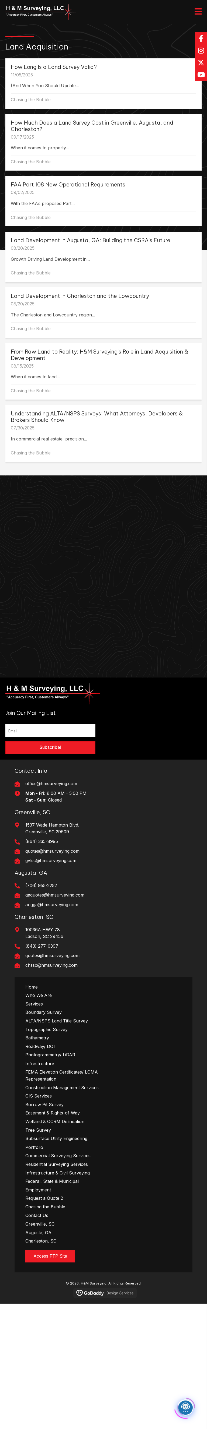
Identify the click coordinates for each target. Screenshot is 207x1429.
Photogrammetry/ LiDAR (50, 1054)
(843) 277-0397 (41, 946)
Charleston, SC (40, 1241)
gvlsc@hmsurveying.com (50, 860)
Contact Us (36, 1215)
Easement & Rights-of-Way (52, 1113)
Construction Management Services (62, 1087)
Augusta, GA (38, 1232)
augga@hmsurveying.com (51, 904)
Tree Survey (38, 1130)
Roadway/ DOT (40, 1046)
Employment (38, 1189)
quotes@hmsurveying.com (52, 851)
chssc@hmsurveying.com (51, 965)
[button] (201, 38)
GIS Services (38, 1096)
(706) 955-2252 (41, 885)
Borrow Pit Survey (44, 1104)
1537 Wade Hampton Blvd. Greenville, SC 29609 (52, 828)
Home (31, 987)
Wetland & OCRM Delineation (54, 1121)
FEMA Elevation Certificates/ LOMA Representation (61, 1075)
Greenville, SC (39, 1224)
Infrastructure (39, 1063)
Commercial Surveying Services (58, 1155)
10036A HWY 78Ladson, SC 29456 (44, 933)
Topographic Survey (46, 1029)
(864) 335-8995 (41, 841)
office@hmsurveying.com (51, 783)
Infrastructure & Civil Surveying (57, 1173)
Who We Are (38, 995)
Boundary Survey (43, 1012)
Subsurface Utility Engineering (56, 1138)
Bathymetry (37, 1037)
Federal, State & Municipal (52, 1181)
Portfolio (34, 1147)
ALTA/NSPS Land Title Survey (56, 1021)
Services (34, 1004)
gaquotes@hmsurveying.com (54, 895)
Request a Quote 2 (44, 1198)
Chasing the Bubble (31, 99)
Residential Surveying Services (56, 1164)
